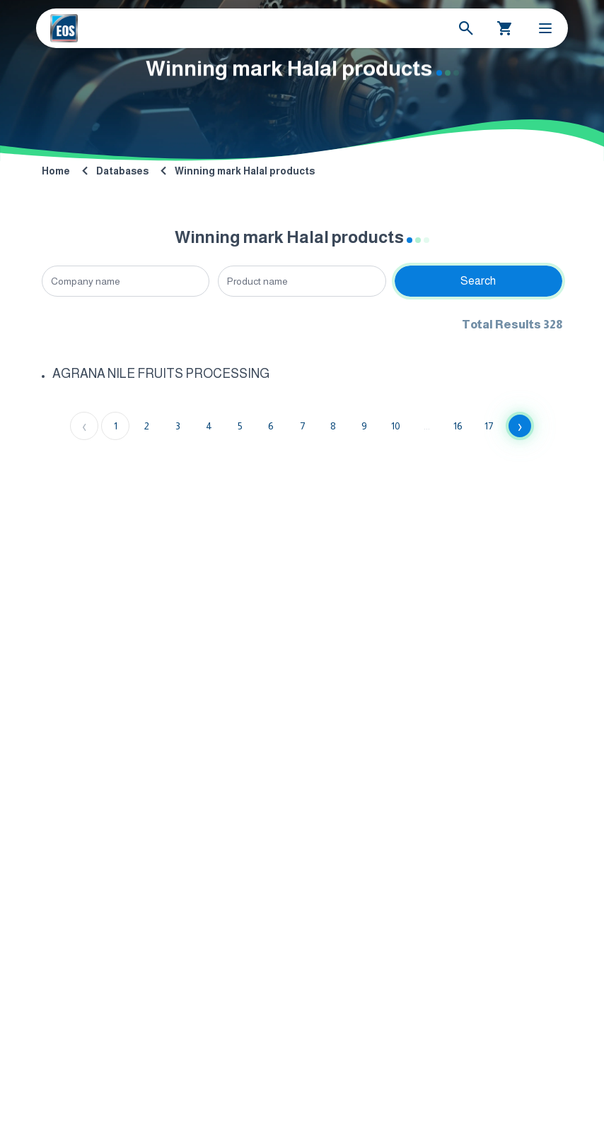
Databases (122, 171)
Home (56, 171)
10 (395, 426)
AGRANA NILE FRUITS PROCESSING (160, 374)
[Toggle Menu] (545, 28)
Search (478, 281)
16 (458, 426)
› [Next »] (520, 425)
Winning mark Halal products (245, 171)
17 (488, 426)
